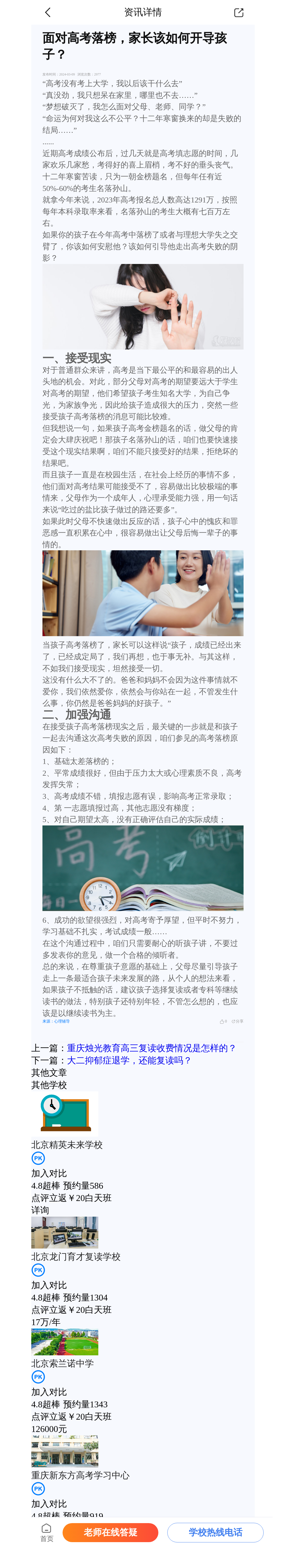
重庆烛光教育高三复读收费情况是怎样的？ (152, 1048)
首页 (47, 1538)
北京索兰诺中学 (62, 1363)
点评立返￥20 (58, 1198)
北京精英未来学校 (67, 1145)
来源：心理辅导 (56, 1021)
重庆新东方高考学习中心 (80, 1475)
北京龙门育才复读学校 (76, 1257)
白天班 (98, 1198)
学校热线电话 (215, 1532)
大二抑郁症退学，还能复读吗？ (129, 1060)
